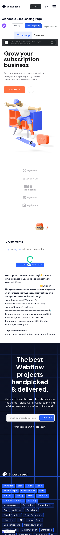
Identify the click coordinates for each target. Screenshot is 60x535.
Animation (8, 485)
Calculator (32, 510)
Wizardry (32, 500)
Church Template (12, 515)
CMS (21, 520)
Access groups (11, 505)
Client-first (9, 520)
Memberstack (28, 490)
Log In (45, 6)
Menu (41, 490)
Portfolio (8, 495)
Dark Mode (46, 529)
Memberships (10, 490)
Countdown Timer (32, 525)
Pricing (20, 495)
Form (29, 485)
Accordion (28, 505)
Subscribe (47, 417)
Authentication (45, 505)
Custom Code (10, 529)
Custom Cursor (29, 529)
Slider (31, 495)
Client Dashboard (33, 515)
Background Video (13, 510)
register (17, 249)
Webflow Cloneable (13, 500)
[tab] (23, 35)
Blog (20, 485)
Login (8, 249)
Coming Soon (34, 520)
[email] (30, 418)
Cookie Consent (12, 525)
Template (42, 495)
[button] (54, 6)
